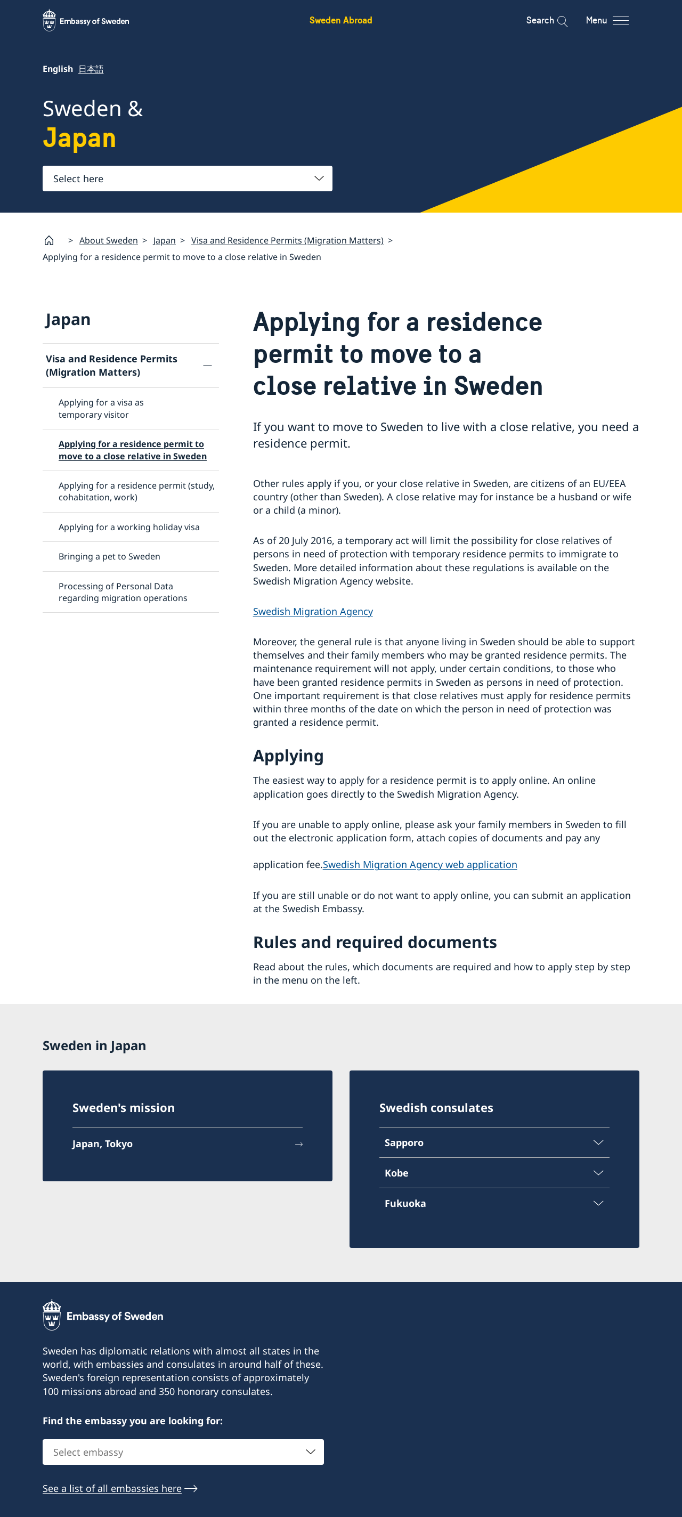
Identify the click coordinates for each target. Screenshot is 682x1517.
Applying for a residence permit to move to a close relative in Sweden (133, 449)
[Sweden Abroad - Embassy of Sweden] (96, 20)
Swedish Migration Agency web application (420, 864)
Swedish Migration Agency (313, 611)
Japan (164, 240)
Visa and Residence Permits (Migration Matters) (287, 240)
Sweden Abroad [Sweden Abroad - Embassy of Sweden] (341, 20)
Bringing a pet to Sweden (109, 556)
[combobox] (187, 178)
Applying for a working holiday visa (129, 527)
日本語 (90, 69)
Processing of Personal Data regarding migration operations (123, 591)
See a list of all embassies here (112, 1488)
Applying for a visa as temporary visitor (101, 408)
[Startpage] (53, 240)
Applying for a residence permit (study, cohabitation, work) (137, 491)
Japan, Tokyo (102, 1143)
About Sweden (108, 240)
